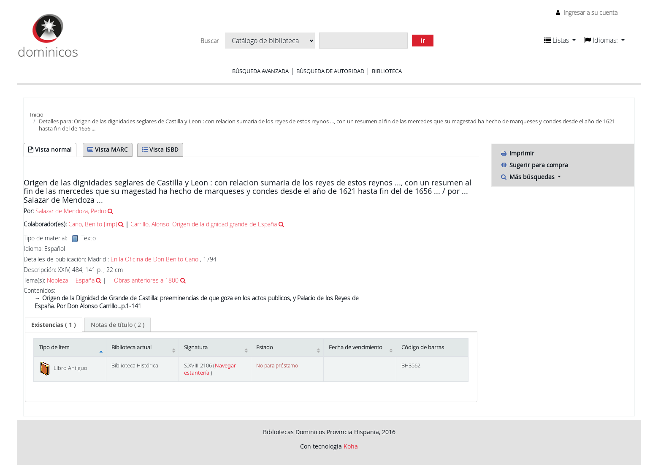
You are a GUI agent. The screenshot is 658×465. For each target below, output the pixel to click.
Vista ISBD (160, 149)
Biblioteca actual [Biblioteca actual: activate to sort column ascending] (131, 347)
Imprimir (517, 153)
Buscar (209, 41)
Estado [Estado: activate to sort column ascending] (264, 347)
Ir (422, 40)
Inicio (36, 114)
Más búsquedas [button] (528, 177)
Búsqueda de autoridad (330, 71)
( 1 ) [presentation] (53, 325)
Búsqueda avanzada (260, 71)
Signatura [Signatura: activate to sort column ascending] (196, 347)
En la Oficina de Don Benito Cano (154, 259)
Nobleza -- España (71, 280)
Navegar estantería (210, 369)
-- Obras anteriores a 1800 (143, 280)
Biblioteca (387, 71)
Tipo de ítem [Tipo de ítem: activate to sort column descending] (54, 347)
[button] (560, 40)
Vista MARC (107, 149)
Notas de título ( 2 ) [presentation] (117, 325)
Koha (351, 446)
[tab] (53, 325)
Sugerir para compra (534, 165)
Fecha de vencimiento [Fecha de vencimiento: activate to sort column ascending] (355, 347)
